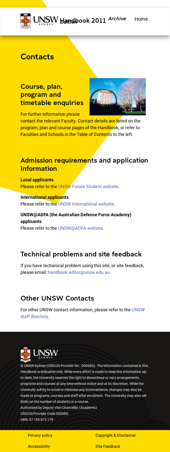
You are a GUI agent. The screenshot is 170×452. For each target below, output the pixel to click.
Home (141, 19)
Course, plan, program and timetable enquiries (52, 94)
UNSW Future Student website (88, 186)
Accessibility (39, 446)
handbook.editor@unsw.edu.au (79, 272)
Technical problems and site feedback (81, 254)
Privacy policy (40, 435)
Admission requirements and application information (84, 164)
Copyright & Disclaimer (116, 435)
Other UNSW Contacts (57, 298)
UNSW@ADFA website (80, 228)
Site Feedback (108, 446)
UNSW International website (86, 204)
